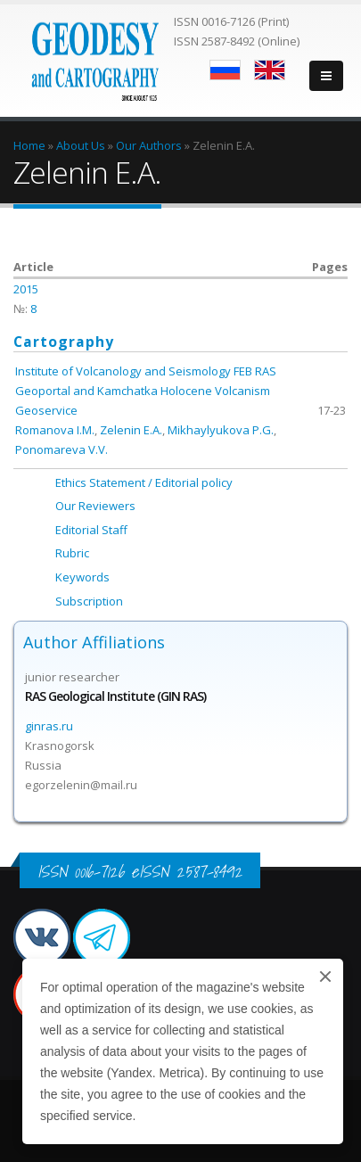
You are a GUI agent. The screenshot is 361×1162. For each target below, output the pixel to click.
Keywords (82, 577)
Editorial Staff (91, 530)
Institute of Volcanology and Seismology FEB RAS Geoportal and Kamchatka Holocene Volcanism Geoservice (145, 390)
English (269, 70)
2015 (25, 289)
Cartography (63, 341)
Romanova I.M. (54, 430)
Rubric (72, 553)
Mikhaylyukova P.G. (221, 430)
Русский (225, 70)
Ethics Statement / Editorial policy (144, 482)
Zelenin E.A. (131, 430)
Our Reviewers (95, 506)
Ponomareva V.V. (61, 449)
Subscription (89, 601)
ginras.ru (49, 726)
